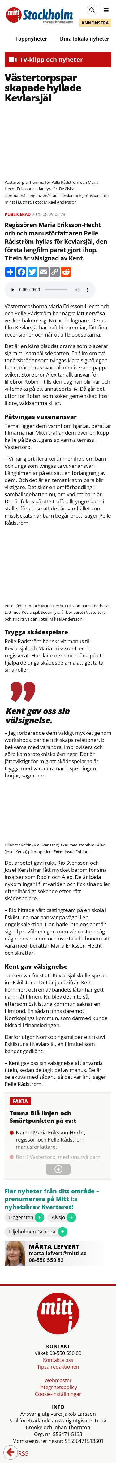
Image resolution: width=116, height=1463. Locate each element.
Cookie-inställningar (58, 1394)
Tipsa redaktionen (58, 1366)
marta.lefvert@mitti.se (58, 1253)
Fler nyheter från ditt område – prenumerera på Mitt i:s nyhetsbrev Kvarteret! (52, 1199)
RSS (18, 1453)
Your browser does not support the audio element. (50, 290)
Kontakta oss (58, 1360)
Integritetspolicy (58, 1387)
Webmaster (58, 1380)
